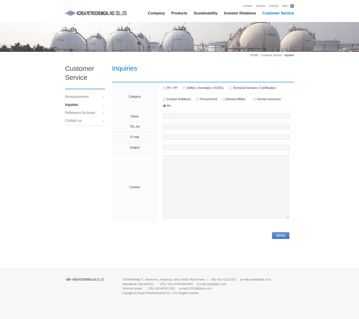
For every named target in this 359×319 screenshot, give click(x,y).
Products (179, 13)
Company (156, 13)
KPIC (96, 13)
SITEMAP (247, 6)
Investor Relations (240, 13)
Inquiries (85, 105)
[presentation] (147, 235)
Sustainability (206, 13)
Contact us (84, 120)
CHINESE (273, 6)
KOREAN (260, 6)
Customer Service (278, 13)
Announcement (84, 97)
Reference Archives (84, 113)
